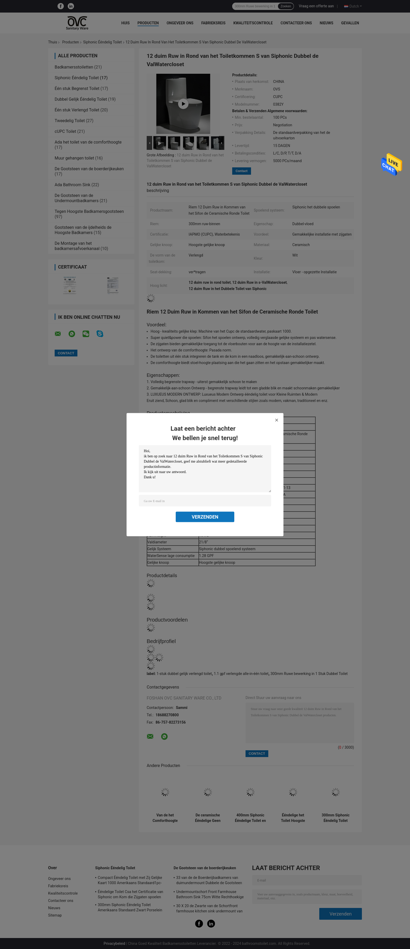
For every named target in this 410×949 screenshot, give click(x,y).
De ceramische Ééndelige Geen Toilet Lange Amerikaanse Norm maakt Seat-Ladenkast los (208, 818)
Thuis (52, 42)
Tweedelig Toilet (70, 120)
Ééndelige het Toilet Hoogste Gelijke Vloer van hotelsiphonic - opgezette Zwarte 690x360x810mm (293, 818)
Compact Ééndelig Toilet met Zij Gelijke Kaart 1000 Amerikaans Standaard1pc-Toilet (130, 881)
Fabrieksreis (213, 23)
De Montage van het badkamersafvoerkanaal (77, 246)
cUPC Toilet (65, 131)
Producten (148, 23)
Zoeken (286, 6)
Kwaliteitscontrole (253, 23)
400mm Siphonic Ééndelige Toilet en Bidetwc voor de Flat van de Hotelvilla (250, 818)
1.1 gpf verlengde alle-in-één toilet (241, 674)
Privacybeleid (114, 943)
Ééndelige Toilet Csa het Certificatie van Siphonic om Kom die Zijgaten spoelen (130, 894)
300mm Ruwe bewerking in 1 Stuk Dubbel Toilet (309, 674)
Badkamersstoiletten (74, 67)
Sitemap (55, 915)
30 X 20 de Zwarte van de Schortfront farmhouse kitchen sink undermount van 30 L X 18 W (209, 909)
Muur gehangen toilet (74, 158)
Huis (125, 23)
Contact (242, 171)
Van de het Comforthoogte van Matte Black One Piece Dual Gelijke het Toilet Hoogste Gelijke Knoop (165, 818)
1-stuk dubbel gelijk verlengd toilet (184, 674)
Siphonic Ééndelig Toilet (102, 42)
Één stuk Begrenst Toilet (77, 88)
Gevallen (350, 23)
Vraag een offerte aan (316, 6)
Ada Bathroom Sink (72, 184)
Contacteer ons (296, 23)
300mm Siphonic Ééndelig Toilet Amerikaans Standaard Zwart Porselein (336, 818)
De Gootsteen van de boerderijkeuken (89, 168)
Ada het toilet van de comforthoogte (88, 142)
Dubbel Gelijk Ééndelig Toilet (81, 99)
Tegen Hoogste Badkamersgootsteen (89, 211)
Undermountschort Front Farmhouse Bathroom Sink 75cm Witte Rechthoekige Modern (210, 895)
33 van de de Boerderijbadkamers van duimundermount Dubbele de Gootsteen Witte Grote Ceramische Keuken (209, 881)
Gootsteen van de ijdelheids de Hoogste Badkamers (83, 230)
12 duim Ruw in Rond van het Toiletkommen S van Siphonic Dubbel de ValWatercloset (185, 160)
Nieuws (326, 23)
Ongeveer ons (180, 23)
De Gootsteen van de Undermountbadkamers (77, 198)
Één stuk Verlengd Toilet (77, 109)
